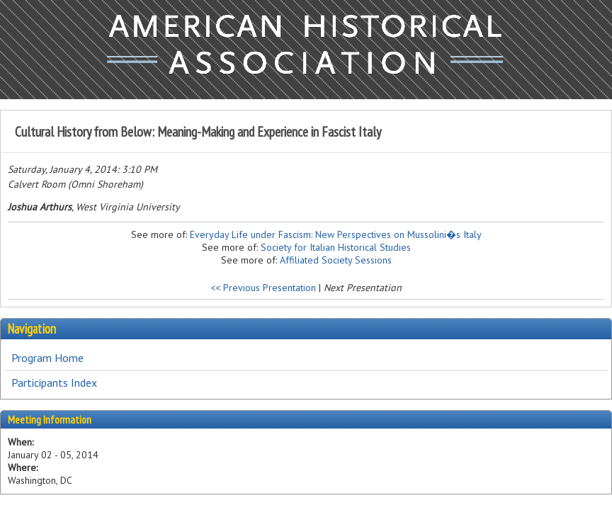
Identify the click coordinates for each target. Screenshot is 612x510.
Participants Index (54, 382)
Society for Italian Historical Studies (336, 247)
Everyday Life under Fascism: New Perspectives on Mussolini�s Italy (336, 234)
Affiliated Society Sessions (336, 260)
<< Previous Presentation (263, 287)
